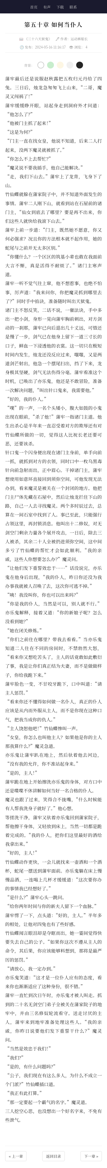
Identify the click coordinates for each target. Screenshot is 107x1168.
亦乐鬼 (44, 381)
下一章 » (91, 1156)
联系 (73, 7)
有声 (47, 7)
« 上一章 (16, 1156)
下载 (60, 7)
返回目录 (53, 1156)
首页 (33, 7)
